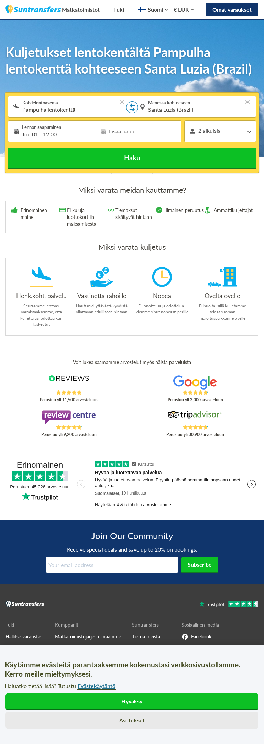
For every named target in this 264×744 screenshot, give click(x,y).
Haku (132, 158)
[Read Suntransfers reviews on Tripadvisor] (195, 417)
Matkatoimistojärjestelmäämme (88, 637)
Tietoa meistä (146, 637)
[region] (132, 694)
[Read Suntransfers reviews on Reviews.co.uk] (69, 382)
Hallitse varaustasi (24, 637)
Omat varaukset (232, 9)
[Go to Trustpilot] (228, 605)
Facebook (196, 636)
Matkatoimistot (81, 9)
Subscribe (200, 564)
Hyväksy (131, 701)
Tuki (118, 9)
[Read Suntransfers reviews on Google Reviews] (195, 382)
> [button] (122, 102)
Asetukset (132, 720)
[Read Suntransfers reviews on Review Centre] (69, 417)
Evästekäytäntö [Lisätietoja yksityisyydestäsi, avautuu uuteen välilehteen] (97, 685)
